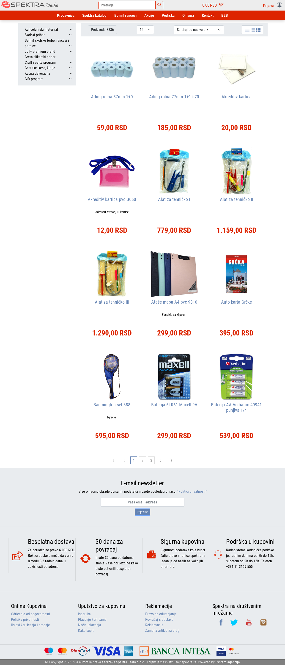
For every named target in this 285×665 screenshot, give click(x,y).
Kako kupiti (86, 630)
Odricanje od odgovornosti (30, 614)
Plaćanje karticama (92, 619)
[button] (273, 5)
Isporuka (84, 614)
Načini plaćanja (89, 625)
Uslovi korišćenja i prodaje (30, 625)
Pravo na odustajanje (161, 614)
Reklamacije (154, 625)
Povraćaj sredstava (159, 619)
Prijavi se (142, 512)
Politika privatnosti (25, 619)
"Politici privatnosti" (192, 491)
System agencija (228, 662)
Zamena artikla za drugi (162, 630)
